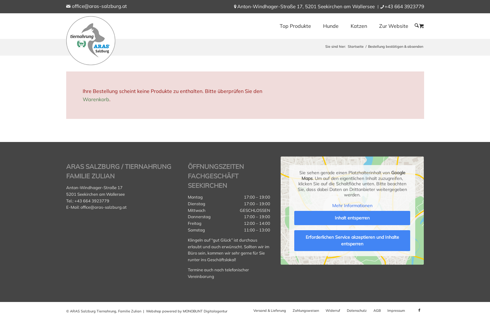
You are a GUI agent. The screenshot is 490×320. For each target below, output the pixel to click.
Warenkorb (96, 99)
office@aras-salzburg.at (99, 6)
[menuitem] (306, 7)
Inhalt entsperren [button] (352, 218)
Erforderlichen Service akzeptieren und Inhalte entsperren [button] (352, 240)
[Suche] (416, 26)
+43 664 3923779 (404, 6)
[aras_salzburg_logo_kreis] (90, 39)
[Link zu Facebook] (419, 310)
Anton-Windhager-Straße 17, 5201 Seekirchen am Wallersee (306, 6)
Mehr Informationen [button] (352, 205)
